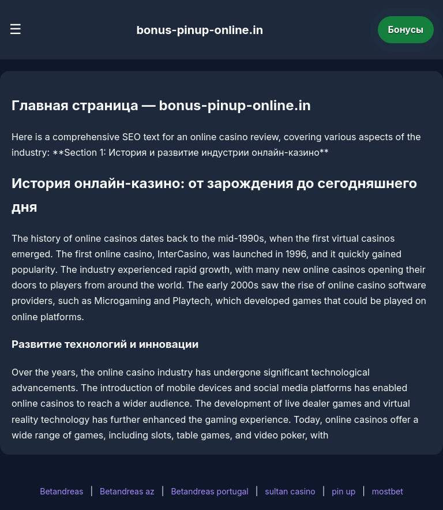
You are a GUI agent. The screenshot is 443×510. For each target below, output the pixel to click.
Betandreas (61, 491)
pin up (343, 491)
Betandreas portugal (209, 491)
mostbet (387, 491)
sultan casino (290, 491)
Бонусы (406, 29)
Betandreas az (127, 491)
